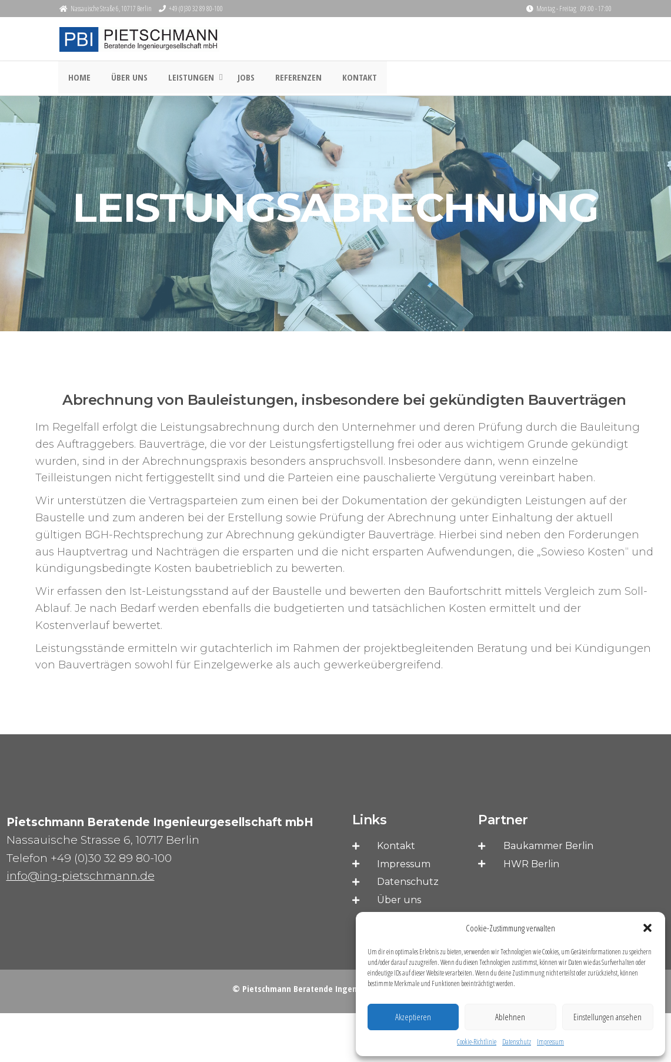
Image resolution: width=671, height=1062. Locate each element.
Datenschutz (516, 1042)
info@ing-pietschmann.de (80, 877)
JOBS (239, 79)
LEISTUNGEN (184, 79)
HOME (78, 79)
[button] (647, 928)
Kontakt (346, 79)
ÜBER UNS (125, 79)
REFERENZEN (288, 79)
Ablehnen (510, 1017)
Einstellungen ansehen (607, 1017)
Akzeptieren (413, 1017)
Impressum (550, 1042)
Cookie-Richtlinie (476, 1042)
